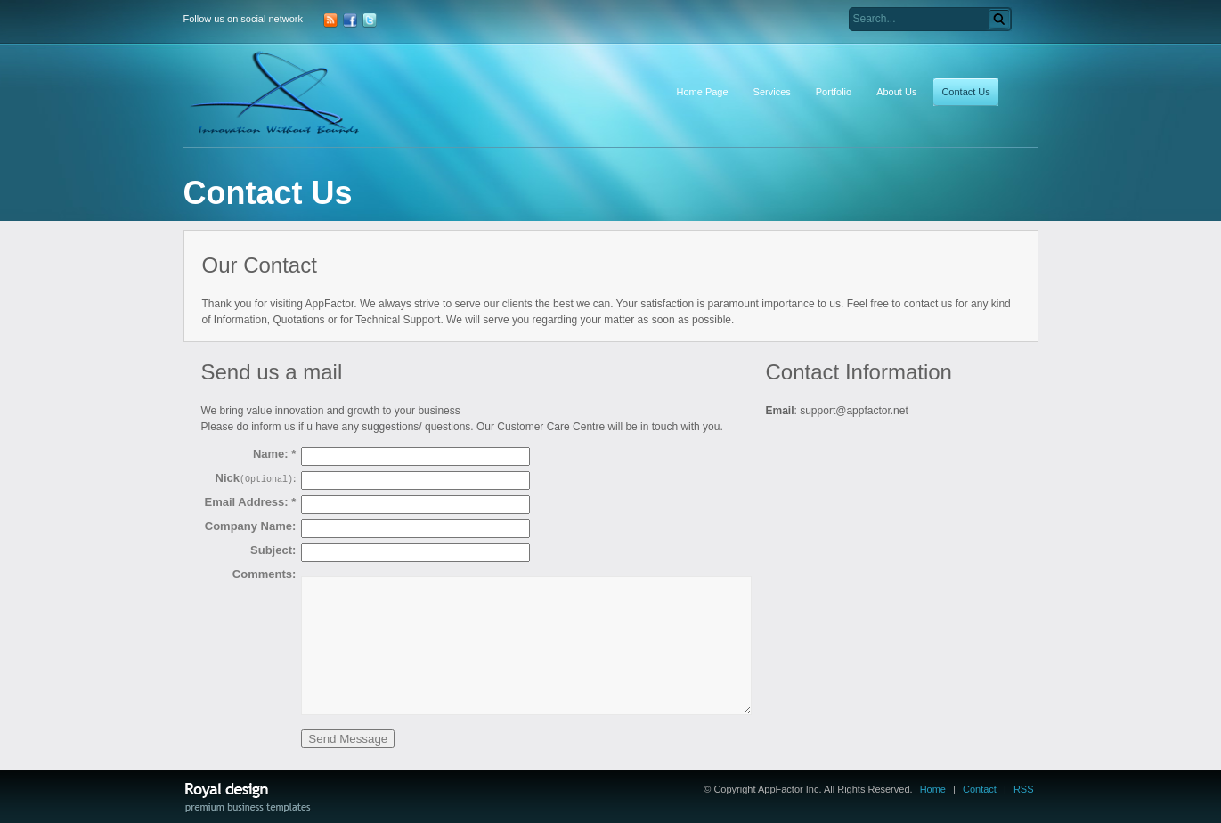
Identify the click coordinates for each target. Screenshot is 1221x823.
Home (933, 789)
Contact (980, 789)
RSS (1023, 789)
